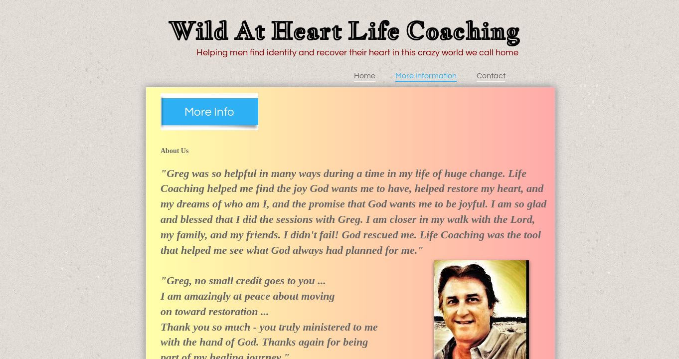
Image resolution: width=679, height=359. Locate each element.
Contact (491, 76)
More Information (426, 76)
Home (364, 76)
